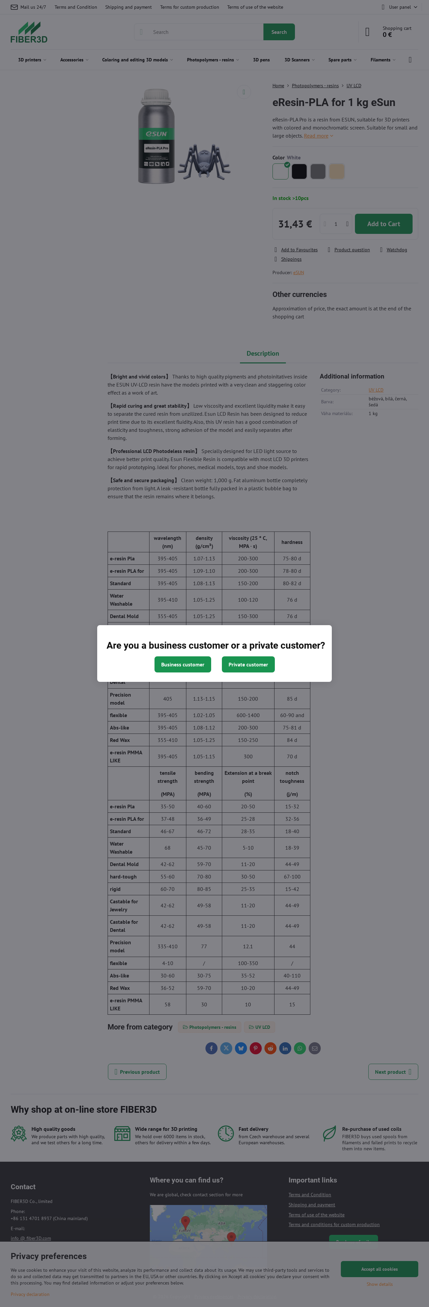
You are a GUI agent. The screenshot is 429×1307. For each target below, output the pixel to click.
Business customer (182, 664)
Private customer (248, 664)
